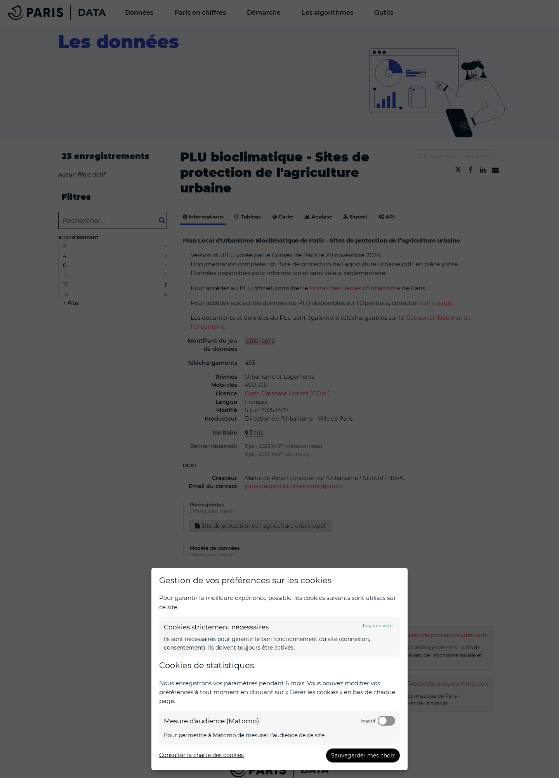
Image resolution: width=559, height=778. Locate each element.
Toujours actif (377, 625)
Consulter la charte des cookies (201, 755)
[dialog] (279, 669)
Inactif (368, 721)
